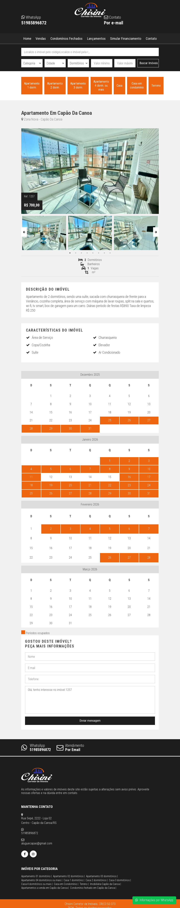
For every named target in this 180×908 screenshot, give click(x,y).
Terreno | (84, 872)
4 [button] (87, 253)
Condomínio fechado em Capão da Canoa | (93, 876)
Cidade (51, 63)
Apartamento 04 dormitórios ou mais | (41, 868)
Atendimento (70, 747)
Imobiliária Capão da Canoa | (105, 872)
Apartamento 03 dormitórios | (102, 864)
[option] (44, 232)
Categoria (29, 63)
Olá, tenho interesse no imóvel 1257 (90, 700)
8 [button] (110, 253)
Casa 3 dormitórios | (120, 868)
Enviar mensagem (90, 720)
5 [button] (93, 253)
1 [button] (70, 253)
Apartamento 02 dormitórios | (69, 864)
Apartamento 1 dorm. (32, 85)
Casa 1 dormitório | (74, 868)
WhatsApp (36, 747)
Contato (151, 39)
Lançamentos (96, 39)
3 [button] (81, 253)
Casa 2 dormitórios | (97, 868)
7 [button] (104, 253)
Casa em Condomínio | (66, 872)
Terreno (156, 85)
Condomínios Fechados (66, 39)
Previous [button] (24, 232)
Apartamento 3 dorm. (78, 85)
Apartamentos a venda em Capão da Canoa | (45, 876)
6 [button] (99, 253)
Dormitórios (77, 63)
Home (27, 39)
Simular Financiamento (125, 39)
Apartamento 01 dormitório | (36, 864)
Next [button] (156, 232)
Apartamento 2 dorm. (55, 85)
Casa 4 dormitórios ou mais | (37, 872)
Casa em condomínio (137, 85)
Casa (119, 85)
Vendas (41, 39)
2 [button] (76, 253)
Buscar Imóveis (148, 63)
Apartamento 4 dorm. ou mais (101, 85)
